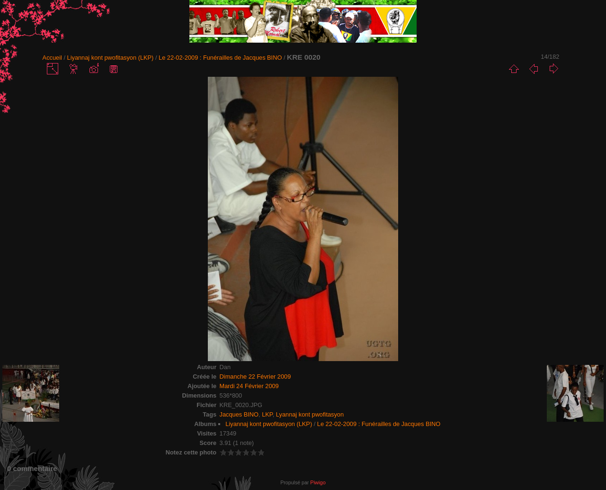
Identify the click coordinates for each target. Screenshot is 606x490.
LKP (267, 414)
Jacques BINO (239, 414)
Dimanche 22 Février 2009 (255, 376)
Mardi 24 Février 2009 (249, 386)
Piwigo (317, 482)
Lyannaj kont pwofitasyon (310, 414)
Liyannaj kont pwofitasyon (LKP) (110, 57)
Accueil (52, 57)
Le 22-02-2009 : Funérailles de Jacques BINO (220, 57)
